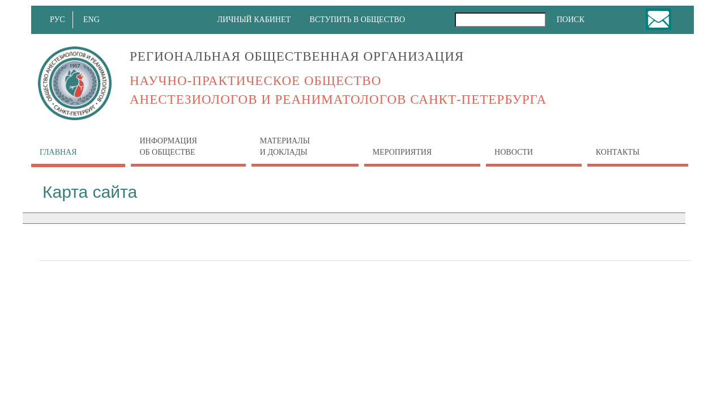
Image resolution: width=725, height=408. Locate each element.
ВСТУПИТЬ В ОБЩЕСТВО (357, 19)
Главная (58, 152)
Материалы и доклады (285, 146)
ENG (94, 19)
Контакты (617, 152)
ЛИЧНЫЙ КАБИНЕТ (254, 19)
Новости (513, 146)
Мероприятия (402, 152)
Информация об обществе (168, 146)
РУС (58, 19)
